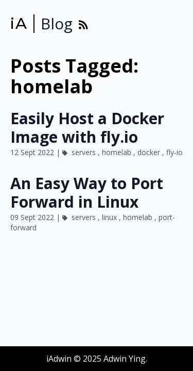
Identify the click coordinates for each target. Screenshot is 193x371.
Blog (57, 23)
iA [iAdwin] (18, 23)
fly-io (174, 152)
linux (110, 217)
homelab (117, 152)
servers (85, 152)
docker (149, 152)
